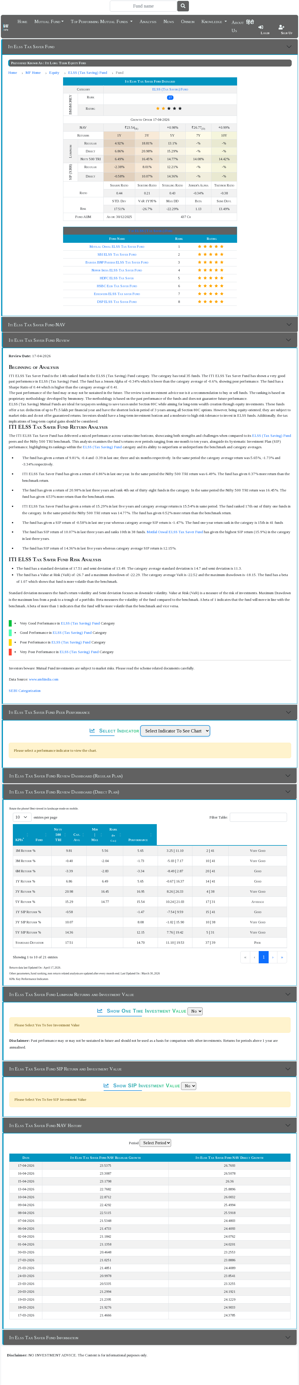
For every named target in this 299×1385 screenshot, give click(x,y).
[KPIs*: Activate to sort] (44, 829)
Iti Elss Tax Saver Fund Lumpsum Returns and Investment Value (71, 983)
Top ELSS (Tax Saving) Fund (150, 231)
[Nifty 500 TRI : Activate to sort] (120, 829)
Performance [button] (263, 829)
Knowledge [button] (212, 21)
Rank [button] (224, 829)
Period (134, 1132)
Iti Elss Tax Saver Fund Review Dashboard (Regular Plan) (66, 775)
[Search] (143, 6)
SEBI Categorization (25, 690)
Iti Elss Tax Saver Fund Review (39, 340)
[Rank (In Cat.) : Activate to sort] (227, 829)
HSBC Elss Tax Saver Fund (117, 286)
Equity (54, 72)
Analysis (148, 21)
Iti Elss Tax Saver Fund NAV (36, 324)
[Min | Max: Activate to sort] (191, 829)
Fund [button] (84, 829)
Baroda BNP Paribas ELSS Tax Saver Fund (117, 262)
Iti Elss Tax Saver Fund (31, 46)
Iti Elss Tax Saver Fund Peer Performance (49, 712)
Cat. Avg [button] (154, 829)
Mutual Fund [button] (47, 21)
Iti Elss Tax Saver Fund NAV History (45, 1114)
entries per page (45, 817)
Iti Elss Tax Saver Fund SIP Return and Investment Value (65, 1058)
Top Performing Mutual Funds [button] (100, 21)
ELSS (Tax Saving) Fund (87, 72)
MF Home (33, 72)
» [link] (282, 946)
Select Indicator (114, 731)
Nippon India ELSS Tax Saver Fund (117, 270)
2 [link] (254, 946)
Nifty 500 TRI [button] (117, 829)
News (169, 21)
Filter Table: (218, 817)
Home (22, 21)
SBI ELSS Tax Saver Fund (117, 254)
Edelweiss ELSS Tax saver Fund (117, 294)
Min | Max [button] (188, 829)
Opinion (187, 21)
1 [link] (244, 946)
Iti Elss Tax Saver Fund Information (43, 1327)
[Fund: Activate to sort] (87, 829)
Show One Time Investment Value (141, 1000)
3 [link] (264, 946)
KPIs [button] (19, 829)
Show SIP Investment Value (142, 1075)
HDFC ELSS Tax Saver (117, 278)
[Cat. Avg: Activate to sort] (158, 829)
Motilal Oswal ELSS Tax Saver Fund (117, 247)
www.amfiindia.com (43, 679)
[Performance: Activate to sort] (267, 829)
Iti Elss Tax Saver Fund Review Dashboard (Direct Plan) (64, 791)
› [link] (273, 946)
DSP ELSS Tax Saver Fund (117, 302)
